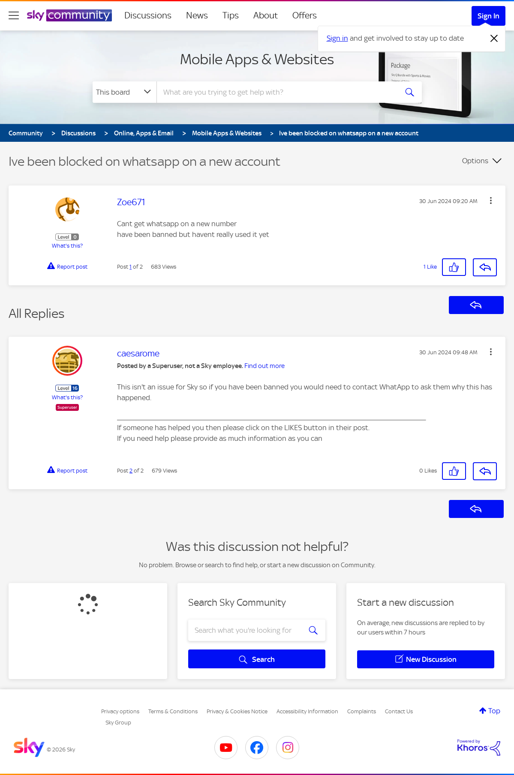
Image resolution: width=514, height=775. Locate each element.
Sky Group (118, 722)
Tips (230, 15)
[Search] (276, 92)
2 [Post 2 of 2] (130, 470)
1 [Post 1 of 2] (130, 266)
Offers (304, 15)
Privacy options (120, 711)
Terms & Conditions (173, 711)
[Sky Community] (69, 15)
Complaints (361, 711)
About (265, 15)
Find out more (264, 366)
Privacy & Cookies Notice (237, 711)
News (197, 15)
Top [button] (494, 710)
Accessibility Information (307, 711)
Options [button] (475, 160)
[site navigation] (14, 15)
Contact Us (399, 711)
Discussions (147, 15)
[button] (491, 200)
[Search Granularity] (124, 92)
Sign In (488, 16)
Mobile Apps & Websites (257, 59)
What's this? (67, 245)
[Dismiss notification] (494, 38)
